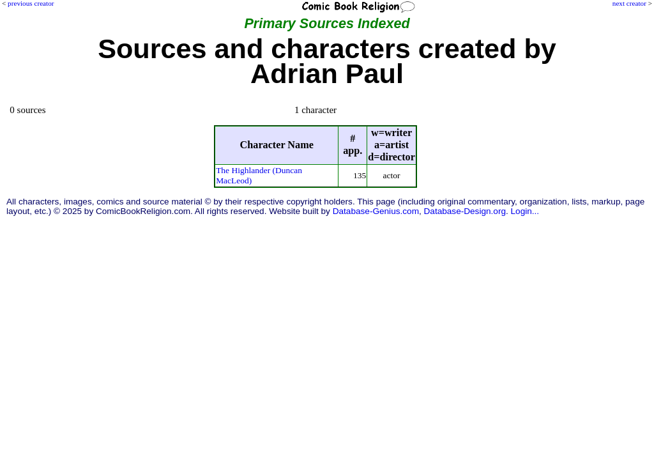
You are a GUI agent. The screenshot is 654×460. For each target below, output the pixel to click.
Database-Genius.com (376, 211)
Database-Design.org (465, 211)
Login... (525, 211)
